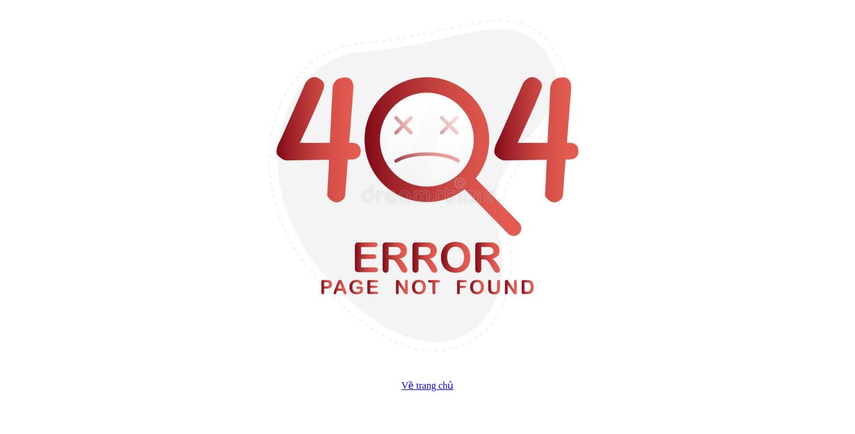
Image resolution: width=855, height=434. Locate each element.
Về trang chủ (428, 385)
